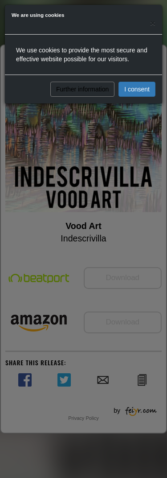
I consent (137, 89)
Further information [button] (82, 89)
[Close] (152, 23)
